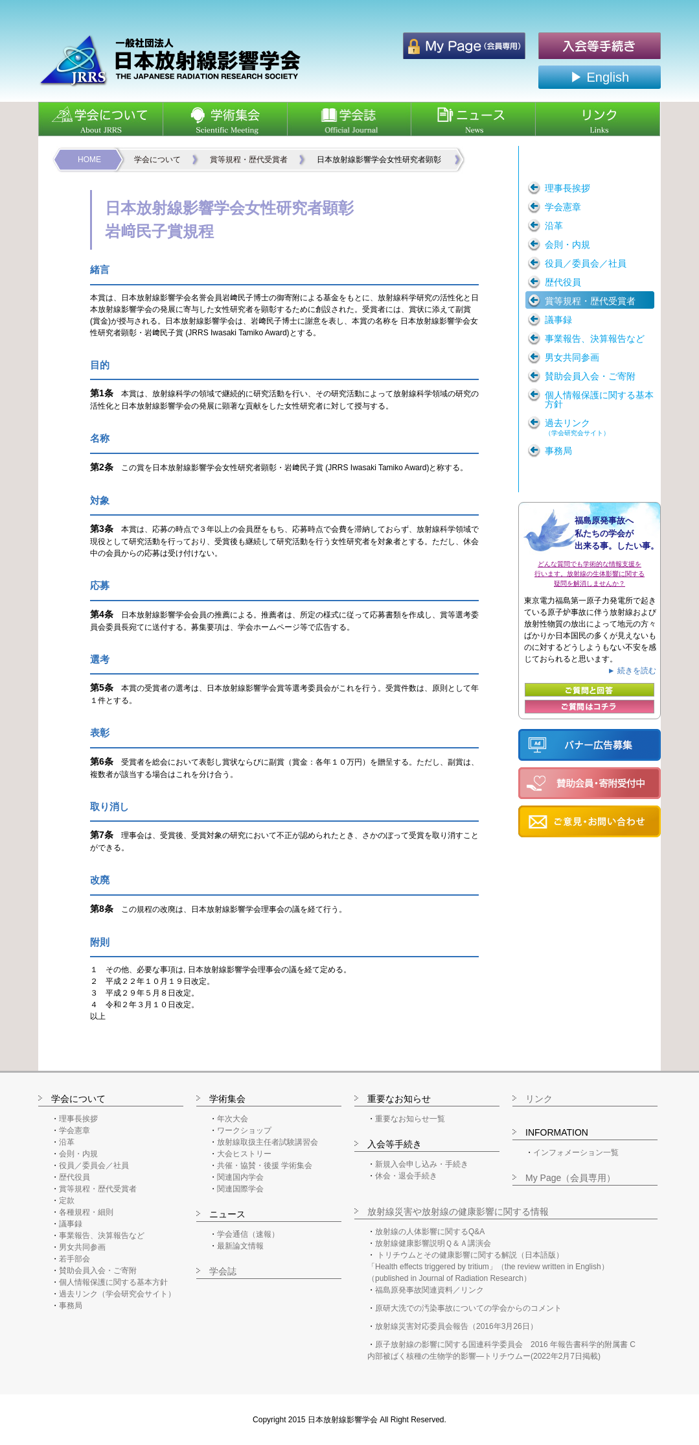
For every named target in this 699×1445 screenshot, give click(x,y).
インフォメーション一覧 (576, 1152)
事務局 (70, 1305)
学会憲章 (74, 1130)
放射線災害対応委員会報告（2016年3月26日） (456, 1326)
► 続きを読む (632, 670)
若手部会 (74, 1258)
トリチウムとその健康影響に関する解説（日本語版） (470, 1255)
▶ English (599, 77)
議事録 (70, 1223)
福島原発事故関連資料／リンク (429, 1290)
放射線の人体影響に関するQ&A (430, 1231)
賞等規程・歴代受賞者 (249, 159)
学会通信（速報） (248, 1234)
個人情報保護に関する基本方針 (113, 1282)
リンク (539, 1098)
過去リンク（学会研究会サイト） (117, 1293)
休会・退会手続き (406, 1175)
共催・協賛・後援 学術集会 (264, 1165)
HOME (89, 159)
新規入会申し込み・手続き (421, 1164)
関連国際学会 (240, 1188)
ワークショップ (244, 1130)
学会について (157, 159)
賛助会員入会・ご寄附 (98, 1270)
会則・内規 (78, 1153)
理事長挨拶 (78, 1118)
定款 (66, 1200)
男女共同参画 (82, 1247)
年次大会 (232, 1118)
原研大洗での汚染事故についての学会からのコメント (468, 1308)
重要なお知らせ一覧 (410, 1118)
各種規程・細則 (86, 1212)
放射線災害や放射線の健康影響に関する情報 (458, 1211)
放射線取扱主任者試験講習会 (267, 1142)
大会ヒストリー (244, 1153)
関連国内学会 (240, 1177)
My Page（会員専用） (570, 1178)
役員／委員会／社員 (94, 1165)
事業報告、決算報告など (101, 1235)
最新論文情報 (240, 1245)
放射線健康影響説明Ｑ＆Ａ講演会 (433, 1243)
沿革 (66, 1142)
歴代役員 (74, 1177)
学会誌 (222, 1271)
